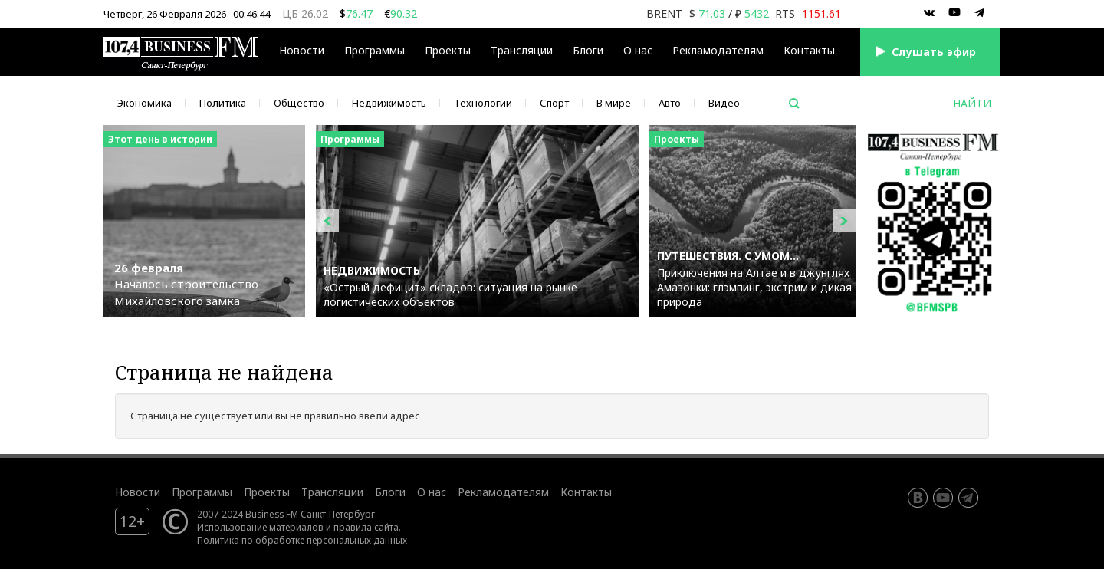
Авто (670, 103)
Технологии (483, 103)
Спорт (554, 103)
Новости (301, 50)
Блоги (588, 50)
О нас (637, 50)
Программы (374, 50)
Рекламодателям (718, 50)
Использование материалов (260, 527)
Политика (222, 103)
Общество (299, 103)
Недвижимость (389, 103)
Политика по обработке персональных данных (302, 540)
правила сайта (366, 527)
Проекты (448, 50)
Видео (724, 103)
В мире (613, 103)
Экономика (144, 103)
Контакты (809, 50)
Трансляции (522, 50)
